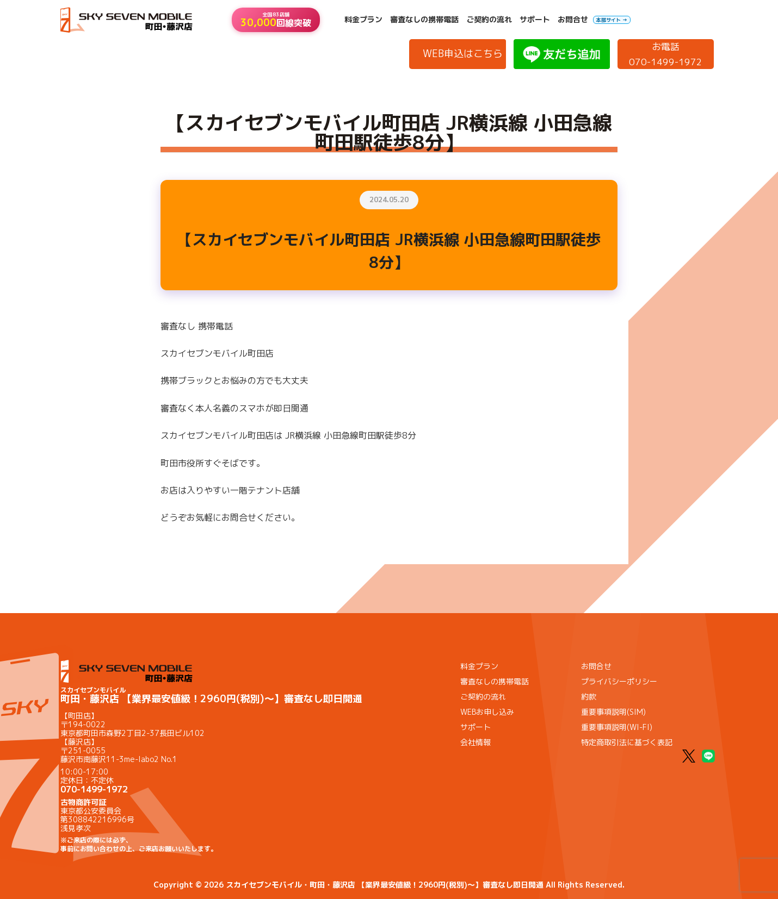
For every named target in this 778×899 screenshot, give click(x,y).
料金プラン (363, 19)
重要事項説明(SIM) (613, 712)
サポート (535, 19)
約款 (588, 696)
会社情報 (475, 742)
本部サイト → (611, 19)
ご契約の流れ (489, 19)
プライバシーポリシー (619, 681)
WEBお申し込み (487, 712)
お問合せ (573, 19)
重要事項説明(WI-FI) (616, 727)
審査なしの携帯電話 (424, 19)
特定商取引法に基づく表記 (626, 742)
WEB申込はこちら (463, 53)
